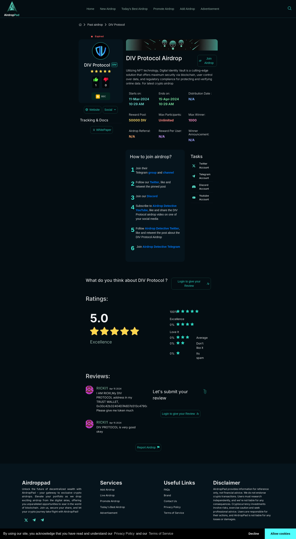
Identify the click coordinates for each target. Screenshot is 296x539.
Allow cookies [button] (280, 533)
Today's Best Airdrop (134, 8)
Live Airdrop (107, 495)
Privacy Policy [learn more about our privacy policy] (124, 533)
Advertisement (210, 8)
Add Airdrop (187, 8)
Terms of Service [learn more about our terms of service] (161, 533)
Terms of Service (174, 512)
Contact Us (170, 501)
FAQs (167, 489)
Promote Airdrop (163, 8)
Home (90, 8)
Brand (167, 495)
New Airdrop (108, 8)
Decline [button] (254, 533)
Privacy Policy (172, 507)
